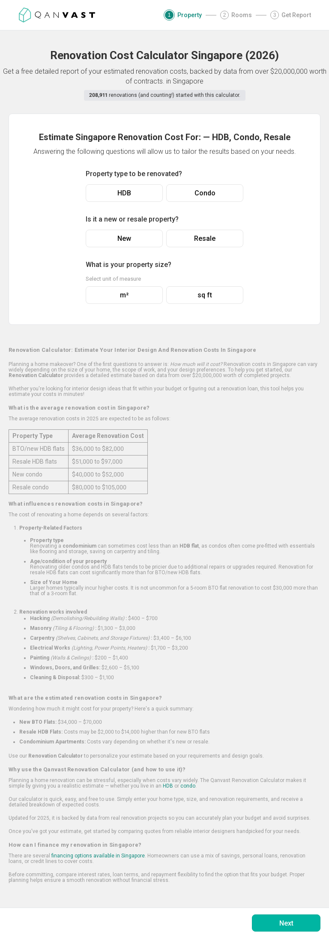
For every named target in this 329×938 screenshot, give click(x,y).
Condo (204, 193)
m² (124, 295)
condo (187, 786)
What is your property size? (128, 265)
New (124, 238)
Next (286, 923)
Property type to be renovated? (134, 174)
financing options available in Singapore (98, 856)
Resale (204, 238)
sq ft (204, 295)
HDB (124, 193)
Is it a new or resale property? (132, 219)
